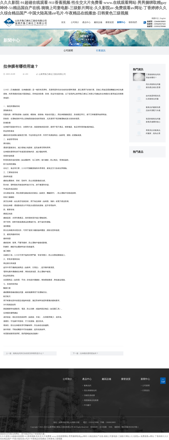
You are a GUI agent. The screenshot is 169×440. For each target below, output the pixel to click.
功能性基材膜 (88, 395)
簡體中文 (155, 18)
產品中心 (86, 22)
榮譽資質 (110, 22)
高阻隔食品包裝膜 (90, 400)
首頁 (63, 22)
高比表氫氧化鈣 (89, 390)
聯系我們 (133, 22)
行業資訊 (100, 50)
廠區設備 (98, 22)
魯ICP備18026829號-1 (130, 427)
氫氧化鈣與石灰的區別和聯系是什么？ (28, 353)
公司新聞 (68, 50)
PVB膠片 (86, 405)
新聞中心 (121, 22)
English (163, 18)
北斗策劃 (103, 427)
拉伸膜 (6, 90)
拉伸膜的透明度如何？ (89, 353)
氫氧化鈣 (86, 386)
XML (111, 427)
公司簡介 (75, 22)
